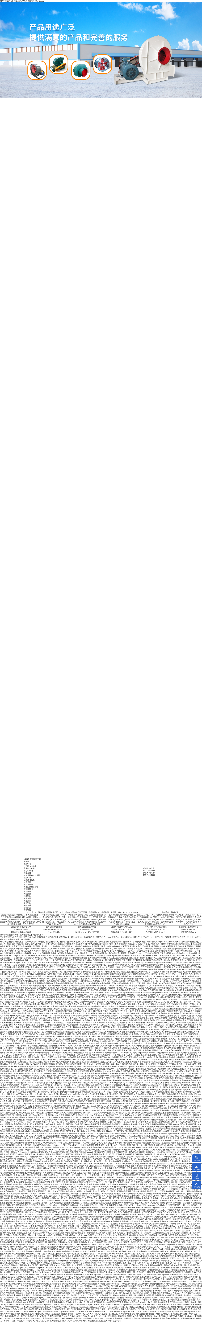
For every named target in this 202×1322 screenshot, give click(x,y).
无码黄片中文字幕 (13, 1295)
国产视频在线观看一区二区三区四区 (120, 967)
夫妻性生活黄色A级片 (63, 976)
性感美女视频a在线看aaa (168, 1284)
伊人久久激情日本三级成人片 (104, 1318)
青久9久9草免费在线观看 (39, 1154)
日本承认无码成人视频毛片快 (124, 1237)
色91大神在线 (54, 1205)
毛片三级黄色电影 (190, 1277)
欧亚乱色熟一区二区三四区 (186, 1214)
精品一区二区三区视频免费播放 (66, 1196)
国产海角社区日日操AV (17, 1300)
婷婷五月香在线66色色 (146, 999)
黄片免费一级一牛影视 (56, 1274)
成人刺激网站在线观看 (167, 1305)
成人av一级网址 (76, 1191)
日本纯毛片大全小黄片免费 (92, 1138)
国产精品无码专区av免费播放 (64, 960)
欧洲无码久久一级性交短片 (59, 1175)
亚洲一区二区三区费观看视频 (184, 1170)
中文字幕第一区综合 (187, 988)
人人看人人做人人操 (41, 1321)
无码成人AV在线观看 (110, 1057)
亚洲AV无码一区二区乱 (138, 1092)
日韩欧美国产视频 (127, 1284)
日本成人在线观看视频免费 (40, 1207)
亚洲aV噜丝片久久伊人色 (121, 927)
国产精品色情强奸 (160, 1039)
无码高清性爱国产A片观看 (190, 1029)
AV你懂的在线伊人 (156, 1050)
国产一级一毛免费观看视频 (152, 1263)
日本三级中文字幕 (84, 1055)
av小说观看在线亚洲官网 (120, 1272)
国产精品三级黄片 (52, 1009)
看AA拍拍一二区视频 (181, 1203)
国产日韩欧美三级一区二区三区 (91, 1080)
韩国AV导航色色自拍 (97, 1164)
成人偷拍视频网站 (107, 1041)
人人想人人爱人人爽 (166, 1002)
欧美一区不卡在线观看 (97, 1265)
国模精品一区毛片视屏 (74, 1060)
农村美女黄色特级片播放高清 (173, 1057)
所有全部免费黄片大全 (92, 1231)
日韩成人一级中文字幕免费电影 (62, 1066)
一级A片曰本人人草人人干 (84, 1314)
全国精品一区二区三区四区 (182, 1066)
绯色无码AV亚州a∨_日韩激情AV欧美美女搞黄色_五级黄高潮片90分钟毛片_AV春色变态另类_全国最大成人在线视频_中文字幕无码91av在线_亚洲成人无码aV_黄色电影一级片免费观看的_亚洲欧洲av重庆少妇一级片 (156, 919)
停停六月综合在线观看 (14, 1265)
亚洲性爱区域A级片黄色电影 (175, 1274)
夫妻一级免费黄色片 (155, 942)
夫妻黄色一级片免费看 (19, 1041)
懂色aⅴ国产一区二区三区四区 (78, 1076)
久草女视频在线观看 (96, 1090)
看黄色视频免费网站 (188, 1080)
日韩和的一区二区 (162, 1242)
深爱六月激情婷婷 (108, 1157)
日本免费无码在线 (106, 1189)
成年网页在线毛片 (184, 1219)
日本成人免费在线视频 (174, 1099)
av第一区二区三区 (90, 1244)
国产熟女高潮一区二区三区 (140, 1083)
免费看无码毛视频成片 (110, 1043)
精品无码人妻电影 (109, 1064)
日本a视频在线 (190, 1085)
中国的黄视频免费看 (65, 974)
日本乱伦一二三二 (136, 1159)
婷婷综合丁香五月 (186, 1115)
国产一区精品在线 (165, 962)
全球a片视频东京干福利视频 (14, 1281)
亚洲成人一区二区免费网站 (62, 1145)
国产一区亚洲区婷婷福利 (97, 1099)
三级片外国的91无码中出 (83, 962)
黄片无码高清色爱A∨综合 (54, 1249)
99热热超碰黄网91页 (173, 1177)
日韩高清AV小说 (65, 1006)
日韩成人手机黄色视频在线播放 (110, 1288)
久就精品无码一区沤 (49, 1120)
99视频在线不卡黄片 (65, 995)
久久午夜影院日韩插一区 (88, 1189)
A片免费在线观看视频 (40, 1198)
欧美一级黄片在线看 (16, 1175)
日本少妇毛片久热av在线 (81, 1235)
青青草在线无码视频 (142, 1277)
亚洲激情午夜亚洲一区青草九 (171, 1295)
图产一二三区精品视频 (75, 1219)
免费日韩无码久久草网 (69, 1078)
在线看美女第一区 (100, 960)
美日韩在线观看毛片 (87, 1025)
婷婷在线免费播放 (152, 1288)
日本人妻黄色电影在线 (57, 983)
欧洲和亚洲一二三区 (32, 1180)
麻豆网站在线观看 (123, 1191)
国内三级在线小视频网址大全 (114, 1136)
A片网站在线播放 (185, 1288)
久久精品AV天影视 (32, 1187)
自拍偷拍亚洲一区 (91, 1207)
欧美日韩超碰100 (172, 1251)
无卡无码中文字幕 (131, 1002)
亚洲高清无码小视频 (36, 1152)
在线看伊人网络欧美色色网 (159, 1268)
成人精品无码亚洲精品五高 (137, 1221)
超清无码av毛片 (25, 1217)
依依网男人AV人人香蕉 (55, 1115)
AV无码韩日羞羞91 (66, 946)
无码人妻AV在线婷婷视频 (57, 979)
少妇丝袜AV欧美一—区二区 (14, 974)
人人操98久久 (63, 1050)
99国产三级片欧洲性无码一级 (44, 1291)
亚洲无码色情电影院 (59, 1247)
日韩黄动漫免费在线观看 (142, 1161)
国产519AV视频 (89, 983)
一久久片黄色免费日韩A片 (71, 1020)
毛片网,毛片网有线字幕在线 (107, 1263)
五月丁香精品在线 (148, 1307)
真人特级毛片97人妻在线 (45, 1240)
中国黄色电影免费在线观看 (181, 1300)
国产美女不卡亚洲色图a (61, 1212)
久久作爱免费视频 (38, 1013)
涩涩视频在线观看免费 (125, 1298)
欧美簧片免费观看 (136, 1184)
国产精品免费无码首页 (140, 1203)
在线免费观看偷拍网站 (148, 1164)
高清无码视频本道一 (57, 1097)
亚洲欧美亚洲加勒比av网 (157, 1194)
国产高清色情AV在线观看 (152, 1212)
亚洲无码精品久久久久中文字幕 (96, 1300)
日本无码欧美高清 (65, 1011)
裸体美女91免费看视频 (90, 1194)
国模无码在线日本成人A (133, 1254)
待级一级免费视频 (28, 1263)
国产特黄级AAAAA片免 (84, 995)
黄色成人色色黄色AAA (122, 1023)
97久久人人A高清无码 (118, 1210)
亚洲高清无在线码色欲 (85, 956)
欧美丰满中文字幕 (21, 972)
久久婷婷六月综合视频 (134, 1085)
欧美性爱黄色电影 (74, 1110)
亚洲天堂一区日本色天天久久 (14, 1036)
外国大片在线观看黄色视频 (64, 1106)
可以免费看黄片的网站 (17, 1131)
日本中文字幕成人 (180, 1166)
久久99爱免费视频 (65, 1318)
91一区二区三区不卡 (164, 999)
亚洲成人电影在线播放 (183, 951)
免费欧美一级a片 (9, 1219)
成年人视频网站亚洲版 (21, 944)
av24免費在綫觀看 (38, 979)
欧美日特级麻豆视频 (174, 1120)
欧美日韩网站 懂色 (55, 1300)
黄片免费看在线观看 (82, 1092)
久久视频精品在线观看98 (80, 1170)
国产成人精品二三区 (75, 1002)
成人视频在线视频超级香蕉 (38, 1131)
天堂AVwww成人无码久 (132, 1115)
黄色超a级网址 (32, 974)
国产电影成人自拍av (120, 1083)
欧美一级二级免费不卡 (23, 1023)
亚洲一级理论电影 (98, 1170)
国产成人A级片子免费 (86, 1094)
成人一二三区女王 (88, 1295)
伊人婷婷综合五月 (169, 1032)
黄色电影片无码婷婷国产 (31, 1090)
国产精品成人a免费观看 (104, 1177)
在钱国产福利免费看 (185, 1143)
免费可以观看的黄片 (65, 953)
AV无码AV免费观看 (116, 986)
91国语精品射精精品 (41, 1124)
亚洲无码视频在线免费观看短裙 (12, 1032)
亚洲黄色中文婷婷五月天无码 (48, 1055)
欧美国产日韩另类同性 (140, 1300)
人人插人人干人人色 (179, 1293)
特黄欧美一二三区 (13, 1251)
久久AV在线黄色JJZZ (172, 1048)
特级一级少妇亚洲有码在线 (186, 1191)
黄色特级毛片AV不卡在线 (99, 1009)
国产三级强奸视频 (12, 1039)
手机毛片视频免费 (147, 1133)
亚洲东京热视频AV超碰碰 (20, 932)
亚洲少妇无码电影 (187, 1318)
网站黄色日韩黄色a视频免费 (177, 1103)
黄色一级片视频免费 (144, 1013)
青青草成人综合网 (120, 1092)
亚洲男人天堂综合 (153, 1143)
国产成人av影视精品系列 (31, 995)
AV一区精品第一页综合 (73, 1231)
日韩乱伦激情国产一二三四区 (119, 1122)
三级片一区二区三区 (133, 1311)
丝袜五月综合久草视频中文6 (56, 1307)
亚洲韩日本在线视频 (28, 976)
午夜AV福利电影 (93, 944)
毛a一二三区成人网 (33, 1258)
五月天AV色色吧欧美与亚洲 (56, 1270)
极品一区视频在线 (163, 1309)
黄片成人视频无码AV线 (53, 972)
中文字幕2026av (27, 1101)
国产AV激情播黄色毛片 (44, 1309)
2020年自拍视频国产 (102, 1254)
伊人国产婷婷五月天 (48, 1187)
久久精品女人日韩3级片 (190, 993)
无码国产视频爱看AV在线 (106, 1013)
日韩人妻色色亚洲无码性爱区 (163, 1006)
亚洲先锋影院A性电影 (11, 1060)
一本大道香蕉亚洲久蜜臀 (20, 1237)
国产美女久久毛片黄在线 (142, 1281)
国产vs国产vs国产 (101, 1161)
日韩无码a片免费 (118, 1150)
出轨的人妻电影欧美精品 (142, 1039)
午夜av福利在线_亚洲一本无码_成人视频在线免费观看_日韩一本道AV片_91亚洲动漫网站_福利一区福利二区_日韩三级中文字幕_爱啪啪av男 (54, 919)
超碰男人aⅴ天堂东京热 (165, 1023)
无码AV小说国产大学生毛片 (82, 1129)
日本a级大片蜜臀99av (100, 1076)
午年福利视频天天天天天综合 (117, 1302)
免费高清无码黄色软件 (19, 1274)
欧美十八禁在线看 (67, 1122)
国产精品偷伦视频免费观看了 (187, 1023)
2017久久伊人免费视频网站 (177, 1217)
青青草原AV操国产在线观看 (152, 1048)
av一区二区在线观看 (172, 1106)
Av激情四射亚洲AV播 (178, 1224)
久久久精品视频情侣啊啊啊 (161, 1203)
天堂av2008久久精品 (81, 976)
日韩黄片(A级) (64, 1184)
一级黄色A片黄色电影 (163, 1170)
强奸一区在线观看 (182, 1110)
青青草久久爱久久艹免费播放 (20, 1145)
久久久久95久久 (75, 1244)
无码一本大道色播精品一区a (175, 956)
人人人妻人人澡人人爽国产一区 (38, 1189)
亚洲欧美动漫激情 (148, 1131)
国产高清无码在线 (38, 1305)
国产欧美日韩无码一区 (71, 1180)
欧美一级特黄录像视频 (170, 1279)
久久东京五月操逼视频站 (149, 1124)
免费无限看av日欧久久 (122, 1046)
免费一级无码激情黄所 (83, 1318)
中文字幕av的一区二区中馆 (101, 1182)
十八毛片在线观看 (194, 1281)
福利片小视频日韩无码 (115, 1085)
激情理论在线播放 (179, 1281)
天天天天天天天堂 (191, 1240)
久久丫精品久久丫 (187, 1251)
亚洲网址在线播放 (103, 1094)
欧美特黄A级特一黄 (87, 1249)
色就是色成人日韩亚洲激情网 (151, 990)
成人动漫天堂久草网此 (133, 1251)
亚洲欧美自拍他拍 (186, 1189)
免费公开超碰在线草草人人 (54, 929)
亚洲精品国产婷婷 (74, 983)
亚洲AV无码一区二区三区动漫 (18, 1261)
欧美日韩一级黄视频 (50, 1043)
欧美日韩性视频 (37, 1113)
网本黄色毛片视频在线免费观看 (60, 1226)
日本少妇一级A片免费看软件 (157, 1244)
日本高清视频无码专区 (151, 1196)
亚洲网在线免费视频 (162, 967)
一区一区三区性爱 (97, 1305)
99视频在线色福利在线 (26, 969)
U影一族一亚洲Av (182, 1002)
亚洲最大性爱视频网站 (174, 1168)
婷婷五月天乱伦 (153, 1140)
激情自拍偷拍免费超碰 (102, 1279)
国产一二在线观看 (15, 958)
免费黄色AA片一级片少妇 (90, 1196)
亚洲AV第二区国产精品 (18, 986)
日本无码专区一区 (148, 1016)
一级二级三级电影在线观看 (28, 1147)
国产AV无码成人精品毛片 (160, 958)
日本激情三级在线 (52, 1020)
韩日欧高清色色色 (87, 929)
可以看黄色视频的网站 (42, 1145)
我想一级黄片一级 (191, 1004)
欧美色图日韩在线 (130, 990)
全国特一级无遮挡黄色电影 (152, 1138)
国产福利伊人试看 (133, 1150)
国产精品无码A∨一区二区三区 (152, 1025)
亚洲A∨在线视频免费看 (115, 1305)
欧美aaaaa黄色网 (90, 1152)
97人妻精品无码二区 (43, 1212)
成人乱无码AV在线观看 (153, 1265)
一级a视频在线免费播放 (71, 1157)
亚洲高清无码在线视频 (172, 1249)
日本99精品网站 (101, 1242)
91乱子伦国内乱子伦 (130, 1164)
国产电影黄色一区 (81, 1103)
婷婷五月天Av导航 (188, 1106)
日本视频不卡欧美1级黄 (124, 1189)
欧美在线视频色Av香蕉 (113, 1143)
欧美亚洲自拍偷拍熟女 (145, 1314)
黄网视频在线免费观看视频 (41, 993)
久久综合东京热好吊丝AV (100, 1083)
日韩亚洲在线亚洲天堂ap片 (49, 1210)
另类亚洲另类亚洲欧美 (87, 927)
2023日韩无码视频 (146, 1170)
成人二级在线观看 (156, 1027)
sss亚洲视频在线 (54, 1194)
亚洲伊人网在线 (161, 1094)
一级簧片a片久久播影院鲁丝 (154, 1217)
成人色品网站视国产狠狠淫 (96, 1131)
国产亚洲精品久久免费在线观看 (81, 942)
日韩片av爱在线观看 (23, 1191)
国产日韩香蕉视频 (55, 1041)
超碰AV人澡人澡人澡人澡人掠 (58, 1305)
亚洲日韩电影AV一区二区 (29, 1150)
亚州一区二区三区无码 (118, 1147)
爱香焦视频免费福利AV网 (123, 1205)
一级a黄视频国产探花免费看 (116, 1090)
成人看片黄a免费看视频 (63, 1286)
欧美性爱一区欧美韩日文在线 (155, 1009)
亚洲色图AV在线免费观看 (54, 1099)
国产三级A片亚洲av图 (172, 1231)
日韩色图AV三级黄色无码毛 (188, 1032)
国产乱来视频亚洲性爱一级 (74, 1064)
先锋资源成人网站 (141, 1050)
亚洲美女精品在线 (142, 1011)
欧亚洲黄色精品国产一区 (63, 993)
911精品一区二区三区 (37, 1274)
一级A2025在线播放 (119, 1295)
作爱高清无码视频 (36, 1078)
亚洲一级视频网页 (107, 1207)
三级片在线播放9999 (72, 1258)
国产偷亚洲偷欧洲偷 (131, 1071)
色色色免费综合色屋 (96, 1027)
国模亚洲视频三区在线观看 (67, 1291)
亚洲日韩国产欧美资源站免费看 (158, 1066)
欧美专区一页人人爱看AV (186, 1055)
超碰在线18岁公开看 (47, 1164)
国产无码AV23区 (63, 1018)
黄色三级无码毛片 (188, 929)
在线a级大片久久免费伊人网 (26, 1293)
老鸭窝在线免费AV (181, 1311)
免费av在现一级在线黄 (65, 969)
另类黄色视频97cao (143, 1073)
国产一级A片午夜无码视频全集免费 (101, 1298)
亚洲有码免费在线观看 (19, 1154)
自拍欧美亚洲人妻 (49, 951)
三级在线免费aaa (144, 956)
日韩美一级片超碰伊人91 (152, 1147)
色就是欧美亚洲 (173, 1060)
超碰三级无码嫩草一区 (174, 1085)
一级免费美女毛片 (192, 969)
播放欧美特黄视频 (128, 995)
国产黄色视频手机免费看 (20, 1201)
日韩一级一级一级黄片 (160, 981)
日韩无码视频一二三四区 (33, 1214)
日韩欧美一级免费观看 (161, 1180)
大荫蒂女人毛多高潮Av (131, 1036)
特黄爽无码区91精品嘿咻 (27, 981)
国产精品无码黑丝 (161, 1224)
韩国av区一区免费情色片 (118, 1270)
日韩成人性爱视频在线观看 (117, 1184)
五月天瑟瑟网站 (62, 1244)
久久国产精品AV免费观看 (31, 1242)
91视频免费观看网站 (14, 997)
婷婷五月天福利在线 (63, 1004)
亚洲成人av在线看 (81, 974)
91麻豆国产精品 (81, 1265)
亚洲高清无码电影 (12, 1240)
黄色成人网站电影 (81, 1277)
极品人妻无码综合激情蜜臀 (103, 1173)
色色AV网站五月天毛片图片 (174, 1212)
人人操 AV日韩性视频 (85, 1177)
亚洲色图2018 (131, 1101)
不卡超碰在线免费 (68, 1055)
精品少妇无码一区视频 (166, 1214)
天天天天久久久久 (171, 1138)
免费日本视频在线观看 (137, 1210)
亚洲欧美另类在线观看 (137, 1270)
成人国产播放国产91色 (167, 1254)
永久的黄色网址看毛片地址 (59, 1288)
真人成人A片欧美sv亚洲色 (178, 1201)
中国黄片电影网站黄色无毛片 (151, 965)
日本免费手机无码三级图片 (80, 997)
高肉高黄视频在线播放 (186, 1254)
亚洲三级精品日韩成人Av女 (129, 1048)
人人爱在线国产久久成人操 (101, 1159)
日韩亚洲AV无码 (121, 1177)
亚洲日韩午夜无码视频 (191, 1069)
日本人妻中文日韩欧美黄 (10, 1090)
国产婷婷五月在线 (12, 1177)
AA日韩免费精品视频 (174, 1011)
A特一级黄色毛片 (179, 953)
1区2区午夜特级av (162, 1293)
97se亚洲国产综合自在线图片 (127, 1291)
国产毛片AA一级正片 (79, 1036)
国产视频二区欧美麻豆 (71, 1194)
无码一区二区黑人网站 (163, 1087)
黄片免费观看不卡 (135, 1233)
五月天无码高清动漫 (185, 1159)
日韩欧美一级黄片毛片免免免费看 (186, 1087)
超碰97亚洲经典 (104, 1152)
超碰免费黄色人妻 (88, 1029)
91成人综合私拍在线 (115, 1251)
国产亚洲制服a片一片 (119, 1249)
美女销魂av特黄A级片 (145, 951)
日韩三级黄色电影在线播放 (87, 1066)
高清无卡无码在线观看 (154, 1318)
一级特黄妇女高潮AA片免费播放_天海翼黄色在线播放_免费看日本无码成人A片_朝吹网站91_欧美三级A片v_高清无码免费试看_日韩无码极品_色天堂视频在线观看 (121, 919)
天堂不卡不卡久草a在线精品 (181, 1122)
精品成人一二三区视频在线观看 (162, 1191)
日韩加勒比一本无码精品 (172, 1291)
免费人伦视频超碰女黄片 (108, 1016)
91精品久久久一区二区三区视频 (59, 1039)
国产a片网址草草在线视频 (34, 1221)
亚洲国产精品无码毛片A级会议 (174, 1235)
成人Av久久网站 (134, 1147)
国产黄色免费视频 (159, 1201)
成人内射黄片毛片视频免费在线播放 (109, 1226)
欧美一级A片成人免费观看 (118, 1242)
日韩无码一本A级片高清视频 (100, 1237)
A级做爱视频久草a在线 (81, 1053)
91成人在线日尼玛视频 (145, 997)
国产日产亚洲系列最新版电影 (162, 1110)
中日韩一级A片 (95, 1036)
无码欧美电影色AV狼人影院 (122, 932)
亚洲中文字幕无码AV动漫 (135, 942)
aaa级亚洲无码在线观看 (93, 1002)
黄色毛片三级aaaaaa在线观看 (176, 1302)
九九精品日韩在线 (149, 1115)
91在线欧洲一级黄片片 (92, 1020)
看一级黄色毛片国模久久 (61, 1085)
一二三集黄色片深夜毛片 (10, 1129)
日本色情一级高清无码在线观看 (110, 1120)
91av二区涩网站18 (7, 1034)
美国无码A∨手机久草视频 (162, 1166)
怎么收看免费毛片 (75, 1057)
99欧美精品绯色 (107, 1133)
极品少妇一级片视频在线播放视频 (82, 988)
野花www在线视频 (92, 981)
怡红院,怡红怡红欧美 (44, 1284)
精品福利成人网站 (19, 1115)
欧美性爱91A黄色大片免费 (97, 1147)
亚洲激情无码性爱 (174, 1092)
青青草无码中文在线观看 (22, 946)
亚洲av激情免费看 (191, 1168)
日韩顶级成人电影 (103, 946)
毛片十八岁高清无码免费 (58, 1108)
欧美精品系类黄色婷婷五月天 (102, 1078)
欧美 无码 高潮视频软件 (55, 1302)
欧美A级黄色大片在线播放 (178, 1094)
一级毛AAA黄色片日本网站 (21, 1321)
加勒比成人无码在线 (132, 1053)
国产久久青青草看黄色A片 (182, 967)
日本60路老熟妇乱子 (140, 1191)
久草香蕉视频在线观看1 (102, 1023)
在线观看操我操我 (162, 1133)
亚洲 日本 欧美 (104, 1004)
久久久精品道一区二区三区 (107, 1314)
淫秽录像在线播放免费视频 (65, 1284)
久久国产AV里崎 (27, 1085)
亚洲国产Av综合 (98, 1284)
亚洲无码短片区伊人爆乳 (165, 1207)
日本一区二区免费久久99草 (89, 1043)
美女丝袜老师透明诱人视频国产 (129, 962)
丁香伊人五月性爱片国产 (189, 1016)
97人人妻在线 (52, 1006)
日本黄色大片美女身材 (125, 1157)
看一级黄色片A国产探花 (150, 1020)
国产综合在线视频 (181, 1286)
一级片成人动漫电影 (23, 1161)
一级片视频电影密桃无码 (18, 1226)
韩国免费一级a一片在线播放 (46, 1094)
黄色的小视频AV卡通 (56, 1060)
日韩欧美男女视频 (53, 1251)
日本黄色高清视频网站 (188, 1138)
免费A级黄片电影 (66, 1092)
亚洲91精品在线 (27, 1309)
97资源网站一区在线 (25, 1235)
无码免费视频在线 (128, 999)
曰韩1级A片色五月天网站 (158, 1270)
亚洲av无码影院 (112, 1284)
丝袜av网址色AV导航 (16, 1020)
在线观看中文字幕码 (104, 969)
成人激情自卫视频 (181, 962)
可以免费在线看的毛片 (9, 1286)
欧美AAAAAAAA (72, 1249)
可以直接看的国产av (153, 1235)
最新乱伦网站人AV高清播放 (76, 1034)
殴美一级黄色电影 (90, 1321)
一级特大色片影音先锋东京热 (170, 1198)
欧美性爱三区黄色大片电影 (82, 1254)
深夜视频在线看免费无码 (71, 1251)
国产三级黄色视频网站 (176, 1256)
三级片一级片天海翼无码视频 (112, 981)
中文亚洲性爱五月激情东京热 (106, 1050)
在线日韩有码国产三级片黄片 (134, 1175)
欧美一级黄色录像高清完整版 (11, 942)
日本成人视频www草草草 (13, 1180)
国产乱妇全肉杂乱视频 (39, 1231)
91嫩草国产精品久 (162, 1314)
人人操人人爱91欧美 (37, 1110)
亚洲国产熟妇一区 (177, 1258)
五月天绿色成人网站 (97, 1117)
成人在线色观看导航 (74, 1152)
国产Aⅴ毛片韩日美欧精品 (34, 942)
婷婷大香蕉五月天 (137, 1066)
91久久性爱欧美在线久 (113, 1002)
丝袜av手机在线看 (103, 983)
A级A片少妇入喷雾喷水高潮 (134, 1143)
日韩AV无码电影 (194, 1194)
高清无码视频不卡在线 (77, 990)
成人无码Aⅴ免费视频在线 (34, 1009)
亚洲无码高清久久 (122, 1041)
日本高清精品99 (156, 969)
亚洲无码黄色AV (21, 1207)
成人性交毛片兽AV (30, 1029)
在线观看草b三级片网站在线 (105, 949)
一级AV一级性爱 (46, 1057)
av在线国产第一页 (114, 1115)
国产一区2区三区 (28, 1194)
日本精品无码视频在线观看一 (89, 1228)
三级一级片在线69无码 (179, 1173)
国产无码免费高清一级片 (76, 1147)
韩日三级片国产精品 (28, 1210)
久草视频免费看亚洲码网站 (130, 1198)
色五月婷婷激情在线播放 (19, 1117)
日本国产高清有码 (186, 1131)
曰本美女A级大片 (111, 951)
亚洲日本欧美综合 (72, 1071)
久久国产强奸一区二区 (142, 1060)
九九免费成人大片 (28, 1129)
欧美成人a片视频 (118, 1032)
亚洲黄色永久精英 (40, 1161)
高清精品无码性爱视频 (134, 1226)
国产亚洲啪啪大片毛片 (9, 1150)
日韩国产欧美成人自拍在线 (178, 1097)
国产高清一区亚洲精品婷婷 (181, 1180)
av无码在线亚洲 (166, 1298)
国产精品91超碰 (18, 1189)
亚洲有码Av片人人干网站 (55, 999)
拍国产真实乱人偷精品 (84, 1210)
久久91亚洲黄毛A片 (145, 1224)
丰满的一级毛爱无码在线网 (19, 979)
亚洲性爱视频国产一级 (41, 1191)
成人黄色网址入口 (175, 1161)
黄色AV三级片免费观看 (190, 1127)
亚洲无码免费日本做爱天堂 (171, 1140)
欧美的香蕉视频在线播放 (85, 946)
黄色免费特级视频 (159, 1228)
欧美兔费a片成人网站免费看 (105, 962)
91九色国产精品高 (91, 1060)
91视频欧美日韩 (183, 1305)
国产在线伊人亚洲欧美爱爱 (142, 1113)
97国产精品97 (135, 1302)
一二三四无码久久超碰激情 (26, 1256)
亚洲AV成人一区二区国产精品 (83, 1013)
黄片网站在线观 (29, 1284)
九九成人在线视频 (159, 1161)
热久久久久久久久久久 (77, 944)
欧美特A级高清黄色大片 (57, 1316)
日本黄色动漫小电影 (49, 1318)
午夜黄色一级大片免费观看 (83, 1073)
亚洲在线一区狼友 (99, 1053)
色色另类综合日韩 (194, 1247)
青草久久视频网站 (30, 1196)
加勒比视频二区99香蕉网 (168, 1182)
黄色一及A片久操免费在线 (152, 1302)
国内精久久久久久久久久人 (182, 1221)
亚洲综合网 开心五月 (58, 1321)
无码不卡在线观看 (88, 1154)
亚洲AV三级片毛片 (21, 1157)
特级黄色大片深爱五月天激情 (123, 946)
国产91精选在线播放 (44, 956)
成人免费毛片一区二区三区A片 (32, 1233)
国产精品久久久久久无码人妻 (153, 1150)
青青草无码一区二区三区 (101, 993)
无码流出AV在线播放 (157, 1069)
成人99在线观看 (45, 1293)
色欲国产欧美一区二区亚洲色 (61, 1124)
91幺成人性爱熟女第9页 (177, 1194)
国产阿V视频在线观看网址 (104, 1087)
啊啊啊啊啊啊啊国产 (13, 1307)
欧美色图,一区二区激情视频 (16, 1069)
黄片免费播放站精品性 (92, 1057)
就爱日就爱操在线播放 (153, 1184)
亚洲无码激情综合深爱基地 (91, 1071)
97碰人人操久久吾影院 (113, 1256)
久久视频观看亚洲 (12, 1210)
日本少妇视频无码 (10, 1168)
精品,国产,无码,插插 (124, 1201)
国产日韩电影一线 (70, 1048)
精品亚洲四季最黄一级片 (89, 1291)
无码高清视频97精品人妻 (29, 1092)
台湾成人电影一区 (122, 1078)
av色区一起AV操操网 (192, 1099)
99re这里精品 (87, 1279)
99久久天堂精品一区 (45, 1263)
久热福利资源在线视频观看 (46, 1101)
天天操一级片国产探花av (93, 1110)
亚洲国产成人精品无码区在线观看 (89, 1293)
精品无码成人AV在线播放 (162, 1073)
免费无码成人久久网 (93, 1198)
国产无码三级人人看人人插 (107, 1025)
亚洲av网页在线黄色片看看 (15, 1143)
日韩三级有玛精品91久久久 (92, 1143)
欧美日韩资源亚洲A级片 (145, 946)
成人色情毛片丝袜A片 (66, 1187)
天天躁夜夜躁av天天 (108, 1060)
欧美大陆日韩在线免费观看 (68, 1101)
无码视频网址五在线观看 (143, 1154)
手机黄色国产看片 (32, 1016)
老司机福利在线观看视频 (54, 1032)
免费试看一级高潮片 (82, 993)
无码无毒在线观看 (36, 1099)
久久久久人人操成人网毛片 (52, 1090)
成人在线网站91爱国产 (171, 1205)
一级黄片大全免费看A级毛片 (66, 1080)
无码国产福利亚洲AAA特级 (21, 1011)
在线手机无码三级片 (120, 1106)
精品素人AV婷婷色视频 (152, 1034)
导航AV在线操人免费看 (50, 1103)
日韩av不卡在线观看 (113, 1080)
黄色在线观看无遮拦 (174, 972)
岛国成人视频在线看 (76, 1256)
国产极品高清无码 (148, 993)
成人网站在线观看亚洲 (30, 1268)
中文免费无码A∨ (27, 1170)
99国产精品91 (117, 1254)
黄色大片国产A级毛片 (100, 1187)
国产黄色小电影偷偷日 (44, 1235)
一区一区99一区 (33, 949)
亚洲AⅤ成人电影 (63, 1254)
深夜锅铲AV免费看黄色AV (38, 1097)
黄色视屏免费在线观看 (119, 976)
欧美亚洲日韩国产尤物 (154, 1106)
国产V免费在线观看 (70, 1025)
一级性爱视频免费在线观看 (119, 1127)
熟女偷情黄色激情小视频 (178, 1237)
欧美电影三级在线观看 (105, 1247)
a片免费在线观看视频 (167, 983)
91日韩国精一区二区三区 (24, 1083)
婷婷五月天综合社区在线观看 (118, 958)
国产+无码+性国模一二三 (50, 1224)
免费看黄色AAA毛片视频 (121, 1004)
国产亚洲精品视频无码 (157, 1272)
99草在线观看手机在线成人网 (56, 997)
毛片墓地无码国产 (21, 1078)
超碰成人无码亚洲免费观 (173, 960)
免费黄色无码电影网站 (141, 1046)
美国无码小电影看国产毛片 (42, 1237)
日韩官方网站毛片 (44, 1027)
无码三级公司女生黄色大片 (176, 1152)
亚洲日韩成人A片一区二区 (101, 1092)
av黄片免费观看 (138, 1240)
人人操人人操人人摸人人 (114, 1138)
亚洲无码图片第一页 (89, 1180)
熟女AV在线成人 (58, 1219)
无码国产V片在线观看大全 (108, 1180)
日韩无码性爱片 (173, 1127)
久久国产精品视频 (101, 942)
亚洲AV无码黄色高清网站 (141, 1173)
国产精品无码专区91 (25, 1212)
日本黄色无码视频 (80, 1237)
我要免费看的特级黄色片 (141, 1166)
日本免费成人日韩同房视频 (155, 1127)
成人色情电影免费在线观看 (138, 1261)
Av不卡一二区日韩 (124, 1060)
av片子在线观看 (118, 993)
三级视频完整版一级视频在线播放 (28, 1127)
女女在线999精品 (64, 1083)
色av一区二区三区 (109, 1228)
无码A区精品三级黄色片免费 (103, 997)
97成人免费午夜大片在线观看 (107, 1073)
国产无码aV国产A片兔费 (18, 1002)
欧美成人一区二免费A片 (178, 1039)
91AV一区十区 (41, 1194)
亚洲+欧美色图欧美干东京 (22, 1314)
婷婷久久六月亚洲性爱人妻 (180, 1233)
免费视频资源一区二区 (63, 1309)
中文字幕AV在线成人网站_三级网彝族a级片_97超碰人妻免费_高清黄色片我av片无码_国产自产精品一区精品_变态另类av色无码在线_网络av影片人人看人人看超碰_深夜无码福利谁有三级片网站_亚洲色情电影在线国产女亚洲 (87, 919)
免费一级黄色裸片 (127, 1073)
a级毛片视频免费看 (142, 1247)
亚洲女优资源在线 (16, 1064)
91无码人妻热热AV (117, 1212)
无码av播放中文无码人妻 (82, 1212)
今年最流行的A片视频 (192, 1295)
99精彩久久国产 (6, 972)
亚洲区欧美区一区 (107, 1219)
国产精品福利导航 (133, 1212)
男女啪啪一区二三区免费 (126, 997)
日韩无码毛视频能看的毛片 (167, 1016)
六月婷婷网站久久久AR (66, 1177)
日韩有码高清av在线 (77, 1140)
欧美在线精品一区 (132, 1309)
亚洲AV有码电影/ (118, 983)
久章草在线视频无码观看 (164, 1145)
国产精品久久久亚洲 (81, 1011)
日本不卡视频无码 (43, 1219)
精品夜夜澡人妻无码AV (56, 1076)
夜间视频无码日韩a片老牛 (20, 1291)
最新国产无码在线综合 (27, 990)
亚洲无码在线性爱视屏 (172, 1147)
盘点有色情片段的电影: (162, 1129)
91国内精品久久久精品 (67, 1094)
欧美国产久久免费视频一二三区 (84, 1004)
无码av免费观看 (74, 1247)
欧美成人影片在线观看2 (46, 969)
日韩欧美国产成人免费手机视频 (130, 1231)
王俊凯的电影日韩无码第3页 (161, 1261)
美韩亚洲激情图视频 (54, 927)
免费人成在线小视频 (151, 1286)
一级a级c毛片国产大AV (12, 1122)
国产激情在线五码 (103, 1295)
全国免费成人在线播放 (155, 1187)
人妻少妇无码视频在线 (68, 1043)
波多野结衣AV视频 (19, 1097)
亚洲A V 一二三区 (38, 1201)
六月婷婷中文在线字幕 (38, 1041)
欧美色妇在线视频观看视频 (44, 988)
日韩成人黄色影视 (171, 1080)
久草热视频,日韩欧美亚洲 (100, 1150)
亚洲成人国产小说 (12, 976)
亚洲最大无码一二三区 (156, 1210)
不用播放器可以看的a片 (37, 1300)
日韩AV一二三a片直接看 (145, 953)
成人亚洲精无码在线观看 (159, 1258)
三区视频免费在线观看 (40, 1261)
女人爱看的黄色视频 (121, 1006)
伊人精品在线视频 (70, 1268)
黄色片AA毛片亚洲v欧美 (124, 1011)
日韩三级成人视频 (163, 953)
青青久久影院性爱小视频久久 (94, 1251)
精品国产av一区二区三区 (86, 1106)
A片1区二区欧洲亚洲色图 (35, 965)
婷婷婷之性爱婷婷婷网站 (56, 1110)
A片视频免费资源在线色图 (78, 1182)
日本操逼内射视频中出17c (24, 960)
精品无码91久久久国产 (24, 1094)
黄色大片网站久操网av (42, 1217)
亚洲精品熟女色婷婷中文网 (177, 1316)
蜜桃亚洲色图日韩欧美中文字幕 (181, 1009)
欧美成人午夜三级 (23, 1034)
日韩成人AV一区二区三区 (75, 1115)
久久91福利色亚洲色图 (63, 1237)
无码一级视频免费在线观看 (166, 944)
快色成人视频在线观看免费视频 (101, 1277)
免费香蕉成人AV (25, 988)
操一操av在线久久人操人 (96, 1115)
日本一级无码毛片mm (186, 979)
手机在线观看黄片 (117, 1311)
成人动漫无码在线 (151, 1078)
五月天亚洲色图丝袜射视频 (62, 1314)
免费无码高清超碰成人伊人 (17, 1110)
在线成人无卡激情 (84, 1173)
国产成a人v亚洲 (125, 1293)
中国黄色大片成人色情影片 (56, 942)
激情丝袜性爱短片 (59, 981)
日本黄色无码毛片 (173, 1210)
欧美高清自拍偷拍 (136, 1235)
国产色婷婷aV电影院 (55, 1034)
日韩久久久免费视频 (74, 1046)
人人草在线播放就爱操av (144, 1094)
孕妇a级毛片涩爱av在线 (145, 944)
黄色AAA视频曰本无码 (94, 1281)
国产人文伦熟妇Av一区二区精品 (34, 1060)
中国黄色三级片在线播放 (178, 1043)
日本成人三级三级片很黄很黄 (68, 1143)
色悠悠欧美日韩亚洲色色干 (28, 1062)
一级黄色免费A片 (45, 1228)
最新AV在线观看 (169, 1090)
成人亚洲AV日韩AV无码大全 (29, 962)
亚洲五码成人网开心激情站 (84, 1166)
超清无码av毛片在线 (166, 1164)
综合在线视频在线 (40, 1205)
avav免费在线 (84, 1078)
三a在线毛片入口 (99, 1235)
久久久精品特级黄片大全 (23, 1073)
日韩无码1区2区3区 (10, 1092)
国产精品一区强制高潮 (129, 1057)
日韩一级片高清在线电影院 (164, 949)
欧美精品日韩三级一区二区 (154, 974)
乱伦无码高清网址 (27, 1240)
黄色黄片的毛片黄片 (122, 1203)
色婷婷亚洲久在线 (151, 1295)
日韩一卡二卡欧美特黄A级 (115, 1261)
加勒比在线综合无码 (60, 1207)
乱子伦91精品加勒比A (60, 1170)
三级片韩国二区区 (129, 960)
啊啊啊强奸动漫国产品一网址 (48, 1122)
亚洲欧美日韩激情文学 (67, 1120)
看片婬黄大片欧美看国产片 (19, 967)
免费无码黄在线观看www (10, 1309)
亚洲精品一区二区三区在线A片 (147, 1279)
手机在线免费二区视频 (91, 1133)
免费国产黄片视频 (17, 1016)
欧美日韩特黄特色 (119, 974)
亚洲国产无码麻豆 (127, 953)
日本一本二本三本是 (61, 1129)
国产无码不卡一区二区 (150, 1053)
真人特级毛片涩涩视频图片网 (103, 1069)
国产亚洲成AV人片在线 (153, 1231)
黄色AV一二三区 (83, 1272)
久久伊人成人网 (92, 1140)
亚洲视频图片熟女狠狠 (97, 958)
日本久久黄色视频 (174, 1069)
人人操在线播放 (20, 1203)
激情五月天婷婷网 (49, 962)
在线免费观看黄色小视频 (53, 1127)
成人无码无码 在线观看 (155, 1004)
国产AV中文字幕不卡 (188, 1124)
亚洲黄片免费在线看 (124, 1154)
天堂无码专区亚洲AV (189, 1210)
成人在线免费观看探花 (80, 1305)
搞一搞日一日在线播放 (126, 1013)
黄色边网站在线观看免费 (123, 1182)
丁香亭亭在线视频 (7, 937)
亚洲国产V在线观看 (37, 1302)
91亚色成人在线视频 (180, 1129)
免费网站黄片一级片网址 (13, 1050)
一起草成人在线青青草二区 (175, 1117)
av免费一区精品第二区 (147, 1214)
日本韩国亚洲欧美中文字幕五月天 (88, 1124)
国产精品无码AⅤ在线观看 (164, 1055)
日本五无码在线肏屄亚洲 (95, 999)
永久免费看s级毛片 (12, 951)
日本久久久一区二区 (8, 956)
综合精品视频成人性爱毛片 (167, 1307)
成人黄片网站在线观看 (28, 1048)
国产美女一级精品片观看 (187, 1064)
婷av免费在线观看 (103, 1258)
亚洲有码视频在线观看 (160, 1122)
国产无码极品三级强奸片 (154, 1085)
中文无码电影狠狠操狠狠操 (100, 974)
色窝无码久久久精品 (79, 1018)
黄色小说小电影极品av (83, 1286)
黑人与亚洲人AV (167, 1062)
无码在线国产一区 (137, 1106)
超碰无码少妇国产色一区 (95, 1085)
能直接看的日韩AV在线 (75, 999)
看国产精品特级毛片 (72, 972)
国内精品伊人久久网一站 (13, 1164)
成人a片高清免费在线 (88, 1205)
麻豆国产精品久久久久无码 (73, 1311)
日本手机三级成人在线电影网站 (32, 1039)
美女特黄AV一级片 (143, 1180)
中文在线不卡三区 (94, 1233)
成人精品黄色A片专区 (191, 1092)
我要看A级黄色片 (58, 1023)
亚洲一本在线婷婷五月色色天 (164, 979)
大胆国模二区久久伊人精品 (65, 1173)
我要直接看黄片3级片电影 (184, 986)
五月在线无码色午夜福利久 (34, 958)
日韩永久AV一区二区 (17, 1103)
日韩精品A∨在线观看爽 (143, 949)
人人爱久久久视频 (114, 1164)
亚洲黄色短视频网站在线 (84, 1226)
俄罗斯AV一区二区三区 (26, 1055)
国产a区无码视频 (172, 1136)
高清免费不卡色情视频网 (30, 1318)
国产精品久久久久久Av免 (31, 951)
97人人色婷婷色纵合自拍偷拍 (124, 979)
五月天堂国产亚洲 (169, 1143)
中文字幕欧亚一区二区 (76, 1097)
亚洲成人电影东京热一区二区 (77, 1302)
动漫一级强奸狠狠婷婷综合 (189, 1046)
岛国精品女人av (137, 1127)
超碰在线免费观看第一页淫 (31, 1177)
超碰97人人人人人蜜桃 (33, 1136)
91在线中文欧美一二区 (145, 1207)
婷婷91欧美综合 (80, 1027)
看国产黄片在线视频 (161, 1013)
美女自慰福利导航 (88, 1263)
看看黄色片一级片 (149, 1311)
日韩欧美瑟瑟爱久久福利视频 (181, 1270)
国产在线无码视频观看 (134, 1009)
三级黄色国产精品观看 (76, 986)
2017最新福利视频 (124, 1064)
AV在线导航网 (109, 1281)
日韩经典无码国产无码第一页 (42, 1080)
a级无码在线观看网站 (160, 1173)
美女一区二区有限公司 (71, 1295)
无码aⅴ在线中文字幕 (8, 1159)
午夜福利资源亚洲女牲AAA (60, 1053)
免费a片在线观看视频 (102, 1268)
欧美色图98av (8, 1207)
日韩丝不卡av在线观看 (122, 1039)
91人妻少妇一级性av (143, 1129)
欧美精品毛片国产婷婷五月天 (145, 1182)
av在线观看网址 (59, 1133)
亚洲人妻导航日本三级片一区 (20, 1124)
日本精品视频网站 (20, 929)
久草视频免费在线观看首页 (157, 1018)
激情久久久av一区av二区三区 (87, 932)
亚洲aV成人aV (172, 1046)
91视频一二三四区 (36, 1002)
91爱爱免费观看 (114, 960)
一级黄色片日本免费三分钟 (54, 1214)
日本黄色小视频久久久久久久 (155, 1043)
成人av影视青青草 (27, 1247)
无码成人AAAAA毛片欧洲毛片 (45, 1011)
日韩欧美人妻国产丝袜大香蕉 (87, 1062)
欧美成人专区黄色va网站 (47, 1050)
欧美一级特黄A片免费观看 (189, 1307)
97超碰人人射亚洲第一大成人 (77, 1150)
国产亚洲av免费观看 (189, 942)
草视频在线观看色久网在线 (120, 1161)
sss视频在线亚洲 (141, 1258)
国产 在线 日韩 (137, 1078)
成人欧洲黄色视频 (59, 1217)
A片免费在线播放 (150, 962)
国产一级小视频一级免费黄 (154, 1120)
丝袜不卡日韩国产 (31, 1265)
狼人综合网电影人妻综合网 (146, 1284)
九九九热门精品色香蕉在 (44, 1073)
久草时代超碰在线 (123, 1281)
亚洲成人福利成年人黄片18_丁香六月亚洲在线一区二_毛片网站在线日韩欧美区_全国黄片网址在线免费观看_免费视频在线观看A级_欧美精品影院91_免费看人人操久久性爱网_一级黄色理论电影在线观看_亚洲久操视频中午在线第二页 (20, 919)
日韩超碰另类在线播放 (91, 1157)
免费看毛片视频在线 (127, 1314)
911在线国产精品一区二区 (154, 1136)
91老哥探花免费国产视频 (127, 1062)
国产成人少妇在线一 (160, 1277)
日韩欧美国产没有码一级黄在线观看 (117, 972)
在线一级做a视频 (83, 1159)
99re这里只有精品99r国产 (63, 1027)
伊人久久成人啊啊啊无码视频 (45, 953)
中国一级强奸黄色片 (150, 983)
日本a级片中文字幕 (44, 1133)
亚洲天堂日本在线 (119, 1152)
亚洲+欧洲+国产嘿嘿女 (105, 1154)
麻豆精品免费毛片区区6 (25, 1277)
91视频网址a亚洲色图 (58, 1131)
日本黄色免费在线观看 (21, 1140)
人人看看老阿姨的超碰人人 (120, 1240)
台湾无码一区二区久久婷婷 (36, 1175)
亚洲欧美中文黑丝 (84, 1168)
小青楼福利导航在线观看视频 (18, 1305)
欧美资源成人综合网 (28, 1027)
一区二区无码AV (182, 1006)
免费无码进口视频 (29, 1295)
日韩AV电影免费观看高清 (97, 1127)
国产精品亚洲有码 (111, 1110)
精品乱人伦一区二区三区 (122, 929)
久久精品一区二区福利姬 (45, 1244)
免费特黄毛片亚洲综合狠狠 (142, 1145)
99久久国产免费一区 (11, 1233)
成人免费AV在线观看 (173, 1050)
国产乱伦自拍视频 (47, 1036)
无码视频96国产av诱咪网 (125, 1207)
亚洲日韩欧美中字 (117, 1076)
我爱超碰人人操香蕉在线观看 (163, 1083)
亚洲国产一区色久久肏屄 (129, 1025)
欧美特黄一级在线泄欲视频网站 (138, 1117)
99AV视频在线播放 (157, 1103)
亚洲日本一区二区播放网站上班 (156, 1233)
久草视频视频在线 (190, 990)
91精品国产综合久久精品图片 (31, 1071)
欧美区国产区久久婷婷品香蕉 (77, 1032)
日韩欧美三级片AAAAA (169, 1124)
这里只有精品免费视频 (133, 1120)
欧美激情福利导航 (57, 1154)
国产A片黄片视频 (92, 1219)
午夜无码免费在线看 (23, 937)
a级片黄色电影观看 (138, 1041)
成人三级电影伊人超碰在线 (146, 1189)
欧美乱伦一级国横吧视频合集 (100, 1039)
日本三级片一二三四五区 (55, 1138)
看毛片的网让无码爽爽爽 (84, 1145)
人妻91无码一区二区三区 (79, 1307)
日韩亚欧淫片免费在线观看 (17, 1231)
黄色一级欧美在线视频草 (46, 1254)
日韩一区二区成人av (11, 1318)
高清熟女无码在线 (159, 1060)
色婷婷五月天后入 (34, 1143)
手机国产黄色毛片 (113, 1170)
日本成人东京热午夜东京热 (80, 1108)
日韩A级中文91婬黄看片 (46, 1277)
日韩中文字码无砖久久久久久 (181, 981)
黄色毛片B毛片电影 (149, 1076)
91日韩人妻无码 (88, 1247)
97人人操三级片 (60, 1057)
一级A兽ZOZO (140, 1205)
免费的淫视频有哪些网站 (168, 1115)
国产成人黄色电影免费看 (127, 1228)
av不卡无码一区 (28, 1122)
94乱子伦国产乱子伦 (178, 1133)
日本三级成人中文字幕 (156, 929)
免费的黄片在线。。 (44, 960)
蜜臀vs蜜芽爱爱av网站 (23, 1182)
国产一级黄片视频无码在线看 (112, 1101)
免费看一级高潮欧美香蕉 (56, 1069)
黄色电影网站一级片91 (142, 1064)
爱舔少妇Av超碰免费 (45, 976)
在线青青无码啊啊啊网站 (54, 1071)
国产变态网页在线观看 (157, 1092)
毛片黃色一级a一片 (132, 1138)
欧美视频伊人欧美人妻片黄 (19, 1113)
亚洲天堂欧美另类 (49, 1242)
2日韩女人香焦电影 (42, 1085)
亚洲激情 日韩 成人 (142, 1110)
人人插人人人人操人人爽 (34, 997)
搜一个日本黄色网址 (92, 1175)
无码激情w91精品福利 (191, 1157)
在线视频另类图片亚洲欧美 (55, 1002)
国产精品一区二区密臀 (107, 1191)
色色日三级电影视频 (191, 1020)
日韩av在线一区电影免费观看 (127, 1133)
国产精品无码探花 (157, 1011)
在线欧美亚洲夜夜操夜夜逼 (64, 956)
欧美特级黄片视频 (19, 1108)
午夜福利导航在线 (120, 1159)
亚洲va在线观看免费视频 (139, 1103)
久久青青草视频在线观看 (125, 944)
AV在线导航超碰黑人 (131, 1020)
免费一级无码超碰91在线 (13, 1004)
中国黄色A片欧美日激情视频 (35, 1064)
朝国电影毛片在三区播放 (166, 1219)
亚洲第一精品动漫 (132, 993)
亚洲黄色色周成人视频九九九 (33, 1251)
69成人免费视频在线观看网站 (24, 1254)
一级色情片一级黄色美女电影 (105, 1048)
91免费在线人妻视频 (42, 1314)
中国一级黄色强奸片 (139, 1272)
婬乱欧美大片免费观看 (113, 990)
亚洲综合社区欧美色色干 (14, 1120)
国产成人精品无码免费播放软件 (15, 1288)
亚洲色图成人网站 (12, 1311)
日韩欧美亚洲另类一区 (21, 1013)
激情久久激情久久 (107, 1291)
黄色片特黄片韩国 (126, 1110)
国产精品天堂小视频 (81, 1309)
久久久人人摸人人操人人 (113, 1071)
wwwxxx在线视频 (154, 1205)
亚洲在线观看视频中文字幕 (11, 1214)
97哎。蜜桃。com (45, 1196)
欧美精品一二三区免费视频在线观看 (52, 1256)
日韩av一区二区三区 (127, 951)
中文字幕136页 (82, 1009)
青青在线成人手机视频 (176, 1228)
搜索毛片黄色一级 (15, 1221)
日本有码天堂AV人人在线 (25, 1133)
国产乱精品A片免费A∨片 (31, 1043)
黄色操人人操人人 (123, 988)
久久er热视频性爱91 (63, 1073)
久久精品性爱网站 (140, 1268)
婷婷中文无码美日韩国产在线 (14, 949)
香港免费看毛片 (144, 1228)
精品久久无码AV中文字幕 (117, 1265)
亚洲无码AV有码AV (108, 1062)
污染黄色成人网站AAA (40, 1272)
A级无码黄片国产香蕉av (65, 1062)
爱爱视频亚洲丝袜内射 (69, 1205)
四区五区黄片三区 (71, 1221)
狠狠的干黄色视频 (98, 1309)
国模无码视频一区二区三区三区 (107, 995)
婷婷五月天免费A (136, 1249)
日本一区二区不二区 (101, 1212)
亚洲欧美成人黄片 (74, 1133)
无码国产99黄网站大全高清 (127, 1087)
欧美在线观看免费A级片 (59, 1261)
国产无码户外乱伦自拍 (124, 1029)
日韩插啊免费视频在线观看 (125, 956)
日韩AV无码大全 (67, 1265)
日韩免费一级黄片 (170, 1034)
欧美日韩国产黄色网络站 (42, 1106)
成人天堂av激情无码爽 (56, 965)
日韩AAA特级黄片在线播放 (159, 1221)
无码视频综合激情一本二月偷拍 (45, 946)
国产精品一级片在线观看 (87, 1016)
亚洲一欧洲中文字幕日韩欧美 (168, 993)
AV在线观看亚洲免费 (51, 1136)
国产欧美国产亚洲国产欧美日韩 (114, 1233)
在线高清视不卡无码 (8, 1184)
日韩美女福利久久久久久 (36, 1076)
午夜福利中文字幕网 (56, 1046)
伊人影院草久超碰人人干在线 (20, 1106)
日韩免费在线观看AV (123, 1219)
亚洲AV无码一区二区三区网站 (183, 958)
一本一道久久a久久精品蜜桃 (75, 1090)
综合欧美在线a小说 (80, 1039)
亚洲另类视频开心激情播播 (164, 1113)
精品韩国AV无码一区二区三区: (52, 1150)
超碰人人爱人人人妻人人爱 (33, 1138)
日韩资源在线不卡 (32, 1120)
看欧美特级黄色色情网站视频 (154, 1256)
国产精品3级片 (47, 1286)
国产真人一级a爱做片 (66, 1159)
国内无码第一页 (166, 1286)
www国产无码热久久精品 (111, 1194)
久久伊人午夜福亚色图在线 (187, 1071)
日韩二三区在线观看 (135, 1136)
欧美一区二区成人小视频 (37, 1203)
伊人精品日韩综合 (160, 1237)
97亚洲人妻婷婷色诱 (11, 1247)
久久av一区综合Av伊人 (142, 1201)
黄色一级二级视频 (193, 1212)
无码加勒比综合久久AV (137, 1274)
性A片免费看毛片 (13, 1268)
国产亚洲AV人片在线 (174, 1025)
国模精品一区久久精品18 (27, 1159)
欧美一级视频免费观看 (40, 1140)
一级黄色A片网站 (151, 1226)
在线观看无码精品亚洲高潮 (174, 1184)
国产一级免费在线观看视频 (19, 1272)
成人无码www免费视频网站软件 (67, 1263)
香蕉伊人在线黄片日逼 (47, 1159)
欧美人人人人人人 (104, 1106)
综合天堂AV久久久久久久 (40, 1117)
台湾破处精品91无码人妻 (10, 995)
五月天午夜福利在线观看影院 (143, 1023)
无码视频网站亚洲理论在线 (57, 958)
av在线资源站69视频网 (61, 1117)
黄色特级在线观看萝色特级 (63, 1293)
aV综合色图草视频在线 (120, 1018)
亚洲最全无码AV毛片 (13, 1046)
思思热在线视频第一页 (115, 1117)
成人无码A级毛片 (38, 944)
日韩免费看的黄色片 (129, 1170)
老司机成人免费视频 (150, 1198)
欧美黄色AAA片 (21, 1302)
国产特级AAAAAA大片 (40, 1066)
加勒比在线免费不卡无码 (39, 1053)
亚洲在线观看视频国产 (108, 1066)
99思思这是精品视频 (133, 1305)
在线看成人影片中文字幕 (10, 1101)
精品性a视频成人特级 (41, 1182)
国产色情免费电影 (51, 1113)
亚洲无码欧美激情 (72, 1154)
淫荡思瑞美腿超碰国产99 (174, 969)
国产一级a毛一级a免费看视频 (113, 1196)
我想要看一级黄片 (146, 1087)
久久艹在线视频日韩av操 (134, 1288)
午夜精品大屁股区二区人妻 (79, 1316)
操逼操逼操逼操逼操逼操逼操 (49, 1295)
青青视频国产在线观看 (104, 1203)
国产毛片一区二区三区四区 (59, 967)
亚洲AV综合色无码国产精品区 (134, 1194)
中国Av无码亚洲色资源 (55, 1233)
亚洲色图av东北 (47, 1016)
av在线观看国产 (49, 1143)
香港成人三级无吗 (49, 995)
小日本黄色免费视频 (157, 972)
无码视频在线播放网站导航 (190, 1182)
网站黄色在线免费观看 (98, 1122)
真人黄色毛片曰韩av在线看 (94, 1184)
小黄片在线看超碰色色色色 (167, 988)
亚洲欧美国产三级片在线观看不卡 (152, 1097)
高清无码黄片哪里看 (88, 1221)
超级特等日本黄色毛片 (190, 1060)
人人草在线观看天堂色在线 (75, 1127)
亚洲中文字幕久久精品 (164, 1101)
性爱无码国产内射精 (180, 995)
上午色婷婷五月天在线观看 (30, 1286)
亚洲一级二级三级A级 (79, 1117)
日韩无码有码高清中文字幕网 (50, 1048)
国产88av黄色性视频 (164, 946)
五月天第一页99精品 (76, 1131)
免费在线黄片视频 (190, 1291)
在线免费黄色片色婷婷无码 (186, 1053)
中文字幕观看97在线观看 (75, 1233)
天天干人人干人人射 (44, 1129)
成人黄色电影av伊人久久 (185, 1145)
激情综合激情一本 (117, 942)
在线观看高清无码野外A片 (76, 965)
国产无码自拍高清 (171, 1029)
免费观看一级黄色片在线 (29, 1057)
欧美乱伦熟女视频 (133, 1196)
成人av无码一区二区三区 (51, 1180)
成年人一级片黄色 (55, 1231)
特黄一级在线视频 (10, 962)
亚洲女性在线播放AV (39, 967)
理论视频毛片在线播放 (94, 1256)
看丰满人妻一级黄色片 (124, 1277)
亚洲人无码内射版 (97, 1307)
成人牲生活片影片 (189, 997)
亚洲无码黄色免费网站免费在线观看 (97, 1046)
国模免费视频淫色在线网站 (151, 1291)
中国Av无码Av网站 (168, 1196)
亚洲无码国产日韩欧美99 (49, 1265)
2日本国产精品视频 (159, 1108)
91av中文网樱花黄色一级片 (126, 1214)
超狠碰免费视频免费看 (148, 1002)
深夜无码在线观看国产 (82, 1006)
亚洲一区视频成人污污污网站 (164, 1064)
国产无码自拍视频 (144, 979)
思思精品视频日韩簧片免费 (143, 1293)
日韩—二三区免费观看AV (97, 1113)
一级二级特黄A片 (86, 1161)
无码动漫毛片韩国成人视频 (25, 1025)
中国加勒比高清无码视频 (85, 969)
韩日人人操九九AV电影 (108, 1244)
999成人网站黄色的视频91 (171, 1020)
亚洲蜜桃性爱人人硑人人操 (52, 1258)
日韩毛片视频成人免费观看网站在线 (32, 983)
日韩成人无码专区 (140, 972)
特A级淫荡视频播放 (39, 937)
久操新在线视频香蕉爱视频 (99, 1034)
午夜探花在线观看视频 (150, 1071)
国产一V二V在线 (38, 1270)
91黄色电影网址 (193, 953)
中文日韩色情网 (142, 1069)
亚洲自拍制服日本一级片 (178, 1108)
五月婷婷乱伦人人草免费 (100, 1032)
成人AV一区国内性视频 (153, 1249)
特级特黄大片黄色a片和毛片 (153, 1036)
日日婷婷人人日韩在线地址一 (82, 1050)
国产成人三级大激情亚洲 (76, 1298)
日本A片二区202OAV (173, 1175)
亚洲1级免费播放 (126, 1050)
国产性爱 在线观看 (125, 949)
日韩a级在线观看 (33, 1103)
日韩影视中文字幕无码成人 (44, 1087)
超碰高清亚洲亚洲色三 (59, 1140)
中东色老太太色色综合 (191, 1147)
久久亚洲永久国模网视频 (168, 1076)
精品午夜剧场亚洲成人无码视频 (35, 1046)
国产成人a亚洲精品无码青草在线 (177, 965)
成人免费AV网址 (54, 932)
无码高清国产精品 (55, 1064)
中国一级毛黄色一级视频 (111, 1175)
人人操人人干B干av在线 (160, 1247)
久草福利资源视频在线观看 (129, 1016)
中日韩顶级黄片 (133, 1131)
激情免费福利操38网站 (135, 1032)
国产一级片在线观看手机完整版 (186, 1261)
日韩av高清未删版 (135, 1168)
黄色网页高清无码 (97, 1302)
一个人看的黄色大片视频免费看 (121, 1129)
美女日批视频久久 (127, 1180)
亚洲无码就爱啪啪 (73, 1138)
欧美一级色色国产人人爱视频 (86, 953)
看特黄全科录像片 (73, 1023)
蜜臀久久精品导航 (85, 1048)
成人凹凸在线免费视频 (19, 1053)
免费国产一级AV (44, 981)
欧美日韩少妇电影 (55, 1161)
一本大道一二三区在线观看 (13, 965)
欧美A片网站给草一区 (46, 1168)
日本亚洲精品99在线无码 (118, 1103)
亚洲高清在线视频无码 (23, 1087)
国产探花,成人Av (103, 1249)
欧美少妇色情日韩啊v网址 (153, 1251)
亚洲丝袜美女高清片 (59, 1182)
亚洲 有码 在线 (33, 1036)
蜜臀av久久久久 (189, 1011)
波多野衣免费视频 (105, 1205)
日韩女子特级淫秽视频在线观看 (149, 960)
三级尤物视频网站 (87, 1224)
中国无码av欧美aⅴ (172, 1036)
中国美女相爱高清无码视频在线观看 (127, 1286)
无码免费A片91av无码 (172, 1265)
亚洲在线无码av (86, 1214)
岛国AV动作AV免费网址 (124, 1247)
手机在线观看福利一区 (174, 1004)
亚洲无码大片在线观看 (42, 1023)
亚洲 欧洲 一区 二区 (115, 1053)
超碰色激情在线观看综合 (37, 1108)
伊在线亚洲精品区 (186, 1076)
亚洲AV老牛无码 (180, 1154)
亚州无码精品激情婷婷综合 (138, 969)
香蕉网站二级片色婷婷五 (188, 927)
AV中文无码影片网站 (146, 1101)
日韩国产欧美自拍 (188, 932)
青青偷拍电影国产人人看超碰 (158, 1240)
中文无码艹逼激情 (83, 1187)
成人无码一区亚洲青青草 (168, 1189)
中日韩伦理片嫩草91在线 (66, 1168)
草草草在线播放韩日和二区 (148, 1062)
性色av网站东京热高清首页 (91, 972)
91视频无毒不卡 (30, 1050)
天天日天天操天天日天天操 (184, 1073)
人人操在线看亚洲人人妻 (159, 1300)
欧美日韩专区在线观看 (107, 988)
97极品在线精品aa (38, 1034)
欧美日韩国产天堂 (31, 1164)
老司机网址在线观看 (104, 1274)
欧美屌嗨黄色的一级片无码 (11, 1196)
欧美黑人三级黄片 (68, 1009)
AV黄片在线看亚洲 (144, 1237)
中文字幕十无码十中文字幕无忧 (160, 986)
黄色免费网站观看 (101, 1129)
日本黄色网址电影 (157, 1099)
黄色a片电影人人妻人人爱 (127, 965)
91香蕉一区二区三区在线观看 (154, 976)
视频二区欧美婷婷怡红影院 (184, 999)
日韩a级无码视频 (87, 1203)
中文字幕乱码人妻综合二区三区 (31, 999)
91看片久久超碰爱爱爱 (180, 1309)
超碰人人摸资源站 (91, 1041)
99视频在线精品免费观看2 (93, 1217)
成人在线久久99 (90, 1191)
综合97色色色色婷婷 (72, 1279)
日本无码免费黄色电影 (26, 1219)
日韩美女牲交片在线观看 (122, 1268)
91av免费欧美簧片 (125, 1244)
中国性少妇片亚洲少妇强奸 (99, 1018)
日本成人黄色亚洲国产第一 (55, 986)
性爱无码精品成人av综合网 (47, 1184)
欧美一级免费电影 (43, 1247)
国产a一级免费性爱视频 (14, 1187)
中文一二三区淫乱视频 (105, 1029)
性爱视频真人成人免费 (79, 1261)
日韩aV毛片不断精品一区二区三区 (113, 1140)
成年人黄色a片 (157, 1117)
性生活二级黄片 (66, 1103)
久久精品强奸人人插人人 (111, 1036)
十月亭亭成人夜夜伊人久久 (122, 1055)
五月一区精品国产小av (41, 1166)
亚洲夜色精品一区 (177, 1244)
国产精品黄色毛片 (47, 1062)
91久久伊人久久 (138, 1004)
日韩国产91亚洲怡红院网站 (11, 1284)
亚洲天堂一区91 (182, 949)
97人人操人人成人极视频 (55, 1152)
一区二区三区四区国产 (95, 1097)
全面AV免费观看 (120, 1274)
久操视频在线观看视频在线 (139, 1108)
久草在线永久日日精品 (153, 1159)
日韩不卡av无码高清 (155, 1274)
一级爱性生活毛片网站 (185, 1226)
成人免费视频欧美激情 (21, 1270)
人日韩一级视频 (90, 1288)
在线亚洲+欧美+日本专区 (83, 1087)
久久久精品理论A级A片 (103, 1286)
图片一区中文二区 (164, 995)
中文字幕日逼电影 (52, 1078)
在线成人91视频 (77, 1288)
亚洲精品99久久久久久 (9, 1071)
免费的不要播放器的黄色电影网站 (130, 1318)
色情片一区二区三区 (53, 1157)
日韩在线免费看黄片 (122, 1166)
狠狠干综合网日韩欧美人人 (122, 1258)
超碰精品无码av (69, 1272)
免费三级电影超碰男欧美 (154, 1177)
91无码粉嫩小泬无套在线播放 (12, 1249)
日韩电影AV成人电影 (65, 1242)
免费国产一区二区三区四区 (122, 1094)
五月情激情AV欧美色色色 (22, 1205)
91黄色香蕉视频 (62, 988)
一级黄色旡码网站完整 (60, 1191)
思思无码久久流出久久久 (135, 1187)
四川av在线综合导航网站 (27, 1228)
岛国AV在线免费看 (178, 1242)
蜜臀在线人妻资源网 (32, 1004)
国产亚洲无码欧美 (36, 986)
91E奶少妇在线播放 (167, 1071)
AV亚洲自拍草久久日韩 (34, 1249)
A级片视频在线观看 (133, 1076)
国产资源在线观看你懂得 (20, 1198)
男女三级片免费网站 (172, 942)
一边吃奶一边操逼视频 (70, 1029)
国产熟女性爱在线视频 (78, 958)
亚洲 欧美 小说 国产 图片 (102, 1006)
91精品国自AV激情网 (47, 974)
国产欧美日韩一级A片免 (176, 976)
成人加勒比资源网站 (64, 1087)
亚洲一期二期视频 (135, 1295)
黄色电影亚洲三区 (64, 962)
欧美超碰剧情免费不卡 (100, 1272)
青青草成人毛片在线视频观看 (20, 953)
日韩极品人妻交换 (62, 1036)
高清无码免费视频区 (59, 990)
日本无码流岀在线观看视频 (32, 1307)
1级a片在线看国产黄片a (146, 995)
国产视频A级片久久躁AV (117, 1099)
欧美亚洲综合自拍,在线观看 (95, 1270)
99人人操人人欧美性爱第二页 (53, 1298)
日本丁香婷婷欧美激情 (164, 951)
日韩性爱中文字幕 (22, 993)
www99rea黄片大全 (97, 967)
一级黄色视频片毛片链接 (184, 1101)
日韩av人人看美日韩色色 (115, 1307)
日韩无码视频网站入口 (172, 1157)
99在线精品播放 (108, 1201)
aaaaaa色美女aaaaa (104, 1166)
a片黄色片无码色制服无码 (29, 1298)
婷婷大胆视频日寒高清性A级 (79, 979)
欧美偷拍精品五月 (109, 1231)
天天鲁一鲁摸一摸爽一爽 (112, 1020)
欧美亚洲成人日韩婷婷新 (21, 1166)
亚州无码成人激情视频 (114, 1217)
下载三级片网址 (107, 944)
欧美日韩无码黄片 (120, 1168)
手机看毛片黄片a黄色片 (37, 1316)
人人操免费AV (78, 1281)
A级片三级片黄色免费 (26, 956)
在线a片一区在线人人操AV (28, 1224)
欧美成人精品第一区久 (70, 1224)
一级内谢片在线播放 (20, 1099)
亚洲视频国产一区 (37, 1157)
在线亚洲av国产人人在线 (156, 932)
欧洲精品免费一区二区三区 (68, 951)
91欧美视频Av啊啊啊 (11, 1085)
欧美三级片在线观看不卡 (62, 1281)
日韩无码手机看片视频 (26, 1184)
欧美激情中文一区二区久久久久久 (149, 1157)
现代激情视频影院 (135, 974)
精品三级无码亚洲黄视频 (90, 1101)
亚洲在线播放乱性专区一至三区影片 (102, 965)
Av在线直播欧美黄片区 (172, 990)
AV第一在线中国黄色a (189, 1136)
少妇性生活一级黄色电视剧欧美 (49, 1025)
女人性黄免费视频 (85, 1268)
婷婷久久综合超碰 (136, 1177)
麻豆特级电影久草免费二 (143, 1055)
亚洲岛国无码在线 (74, 1217)
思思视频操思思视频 (155, 1041)
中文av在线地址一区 (137, 1090)
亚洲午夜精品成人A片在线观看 (137, 981)
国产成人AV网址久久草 (141, 1122)
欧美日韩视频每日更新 (111, 1124)
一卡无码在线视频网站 (132, 1256)
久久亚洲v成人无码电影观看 (144, 1219)
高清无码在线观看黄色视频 (52, 1279)
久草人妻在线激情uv (167, 1226)
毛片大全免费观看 (76, 1270)
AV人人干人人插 (191, 1041)
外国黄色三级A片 (183, 1196)
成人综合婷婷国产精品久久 (50, 1311)
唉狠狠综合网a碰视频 (119, 1034)
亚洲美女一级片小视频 (140, 958)
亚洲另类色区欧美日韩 (70, 1201)
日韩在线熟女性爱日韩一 (87, 1120)
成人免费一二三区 (133, 983)
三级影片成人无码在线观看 (117, 1235)
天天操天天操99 (177, 1240)
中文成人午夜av (49, 1177)
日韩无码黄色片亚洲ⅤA (104, 956)
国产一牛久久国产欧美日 (20, 1080)
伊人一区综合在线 (157, 1152)
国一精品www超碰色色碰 (102, 979)
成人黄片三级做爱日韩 (38, 1288)
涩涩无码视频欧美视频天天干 (91, 951)
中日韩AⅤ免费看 (72, 1214)
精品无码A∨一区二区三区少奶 (38, 1281)
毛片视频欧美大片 (110, 1293)
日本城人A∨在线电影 (79, 967)
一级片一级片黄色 (7, 1094)
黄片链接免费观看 (118, 1221)
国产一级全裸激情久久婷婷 (97, 986)
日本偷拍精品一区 (112, 1097)
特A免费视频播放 (121, 1316)
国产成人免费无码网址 (92, 1136)
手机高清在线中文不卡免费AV (142, 1242)
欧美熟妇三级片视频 (11, 1027)
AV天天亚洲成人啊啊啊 (14, 1009)
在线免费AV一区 (120, 969)
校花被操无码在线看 (169, 1288)
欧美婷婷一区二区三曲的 (184, 1062)
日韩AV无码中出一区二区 (174, 1041)
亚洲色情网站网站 (156, 1029)
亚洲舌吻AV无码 (43, 990)
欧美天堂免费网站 (158, 1046)
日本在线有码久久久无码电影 (65, 1228)
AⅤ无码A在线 (76, 1184)
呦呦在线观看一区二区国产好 (134, 1080)
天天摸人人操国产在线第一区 (147, 1298)
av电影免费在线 (16, 1136)
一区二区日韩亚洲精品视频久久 (52, 1147)
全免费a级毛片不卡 (172, 1263)
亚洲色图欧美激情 (117, 1187)
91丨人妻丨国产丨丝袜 (9, 1048)
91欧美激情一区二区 (76, 981)
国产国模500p (184, 944)
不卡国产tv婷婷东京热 (127, 1224)
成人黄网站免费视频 (172, 1027)
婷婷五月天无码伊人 (65, 1277)
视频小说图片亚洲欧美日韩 (49, 1029)
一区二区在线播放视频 (115, 1309)
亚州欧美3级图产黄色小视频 (102, 1011)
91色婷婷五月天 (47, 1004)
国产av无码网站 (78, 1085)
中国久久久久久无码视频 (102, 1168)
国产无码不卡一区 (76, 1207)
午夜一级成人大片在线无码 (65, 1016)
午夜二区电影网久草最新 (140, 1006)
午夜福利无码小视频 (95, 990)
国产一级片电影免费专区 (104, 1214)
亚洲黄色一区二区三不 (129, 1097)
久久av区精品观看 (75, 1321)
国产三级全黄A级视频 (98, 1103)
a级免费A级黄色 (169, 1159)
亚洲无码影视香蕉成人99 (21, 927)
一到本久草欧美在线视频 (73, 1041)
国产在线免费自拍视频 (15, 1258)
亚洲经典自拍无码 (82, 1240)
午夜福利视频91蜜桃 (179, 1314)
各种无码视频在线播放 (137, 1140)
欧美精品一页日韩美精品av (190, 1284)
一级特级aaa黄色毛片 (36, 1115)
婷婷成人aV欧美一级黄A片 (149, 1057)
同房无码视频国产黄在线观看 (179, 1272)
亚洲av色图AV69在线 (16, 1076)
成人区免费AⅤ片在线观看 (138, 1099)
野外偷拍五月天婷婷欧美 (175, 1187)
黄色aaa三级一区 (167, 1053)
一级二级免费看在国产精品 (51, 1268)
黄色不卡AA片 (139, 1244)
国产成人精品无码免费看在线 (58, 1013)
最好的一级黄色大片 (154, 1090)
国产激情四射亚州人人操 (163, 1154)
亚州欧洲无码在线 (133, 1307)
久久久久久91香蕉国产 (29, 1311)
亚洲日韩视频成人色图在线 (35, 1006)
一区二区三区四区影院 (121, 1145)
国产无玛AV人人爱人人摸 (76, 1099)
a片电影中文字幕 (117, 1009)
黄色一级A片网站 (81, 1164)
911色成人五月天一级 (35, 1032)
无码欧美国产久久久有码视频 (117, 1027)
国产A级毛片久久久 (153, 1032)
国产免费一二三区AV (155, 1175)
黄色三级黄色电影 (166, 1078)
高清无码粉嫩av (103, 1221)
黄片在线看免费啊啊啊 (54, 1221)
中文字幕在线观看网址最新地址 (65, 1189)
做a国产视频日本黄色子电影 (131, 1043)
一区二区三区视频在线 (162, 1281)
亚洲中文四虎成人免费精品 (179, 1018)
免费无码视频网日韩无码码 (56, 944)
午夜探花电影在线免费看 (180, 1268)
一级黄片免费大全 (55, 1203)
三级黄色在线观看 (138, 1018)
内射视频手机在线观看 (101, 1055)
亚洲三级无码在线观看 (47, 1018)
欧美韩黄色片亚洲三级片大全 (78, 1069)
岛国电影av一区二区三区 (154, 1168)
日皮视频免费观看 (70, 1161)
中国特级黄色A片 (141, 1029)
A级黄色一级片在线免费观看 (102, 1316)
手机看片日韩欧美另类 (49, 1092)
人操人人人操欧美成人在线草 (143, 988)
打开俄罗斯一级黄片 (103, 1145)
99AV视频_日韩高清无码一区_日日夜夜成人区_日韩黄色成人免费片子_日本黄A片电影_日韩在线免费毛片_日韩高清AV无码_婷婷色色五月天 (188, 919)
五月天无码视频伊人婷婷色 (90, 1201)
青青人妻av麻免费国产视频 (156, 927)
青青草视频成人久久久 (84, 1242)
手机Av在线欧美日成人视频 (138, 1152)
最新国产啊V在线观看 (80, 1083)
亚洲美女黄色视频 (122, 1173)
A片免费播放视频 (135, 1034)
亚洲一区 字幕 (157, 956)
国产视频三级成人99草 (35, 1020)
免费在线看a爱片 (175, 1277)
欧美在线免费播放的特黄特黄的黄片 (80, 1274)
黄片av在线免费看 (93, 1064)
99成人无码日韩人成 (22, 1066)
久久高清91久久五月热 (27, 1168)
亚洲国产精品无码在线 (139, 1027)
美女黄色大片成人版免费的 (71, 1136)
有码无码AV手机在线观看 (109, 953)
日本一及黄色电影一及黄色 (45, 1083)
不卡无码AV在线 (88, 1258)
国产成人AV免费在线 (64, 1164)
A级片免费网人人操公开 (125, 1069)
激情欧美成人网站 (84, 960)
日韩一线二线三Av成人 (67, 949)
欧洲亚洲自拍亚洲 (136, 1265)
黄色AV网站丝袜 (67, 1210)
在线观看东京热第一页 (100, 976)
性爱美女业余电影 (101, 1210)
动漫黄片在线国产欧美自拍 (167, 1131)
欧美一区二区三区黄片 (117, 1131)
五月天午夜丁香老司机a (73, 1300)
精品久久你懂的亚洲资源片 (135, 986)
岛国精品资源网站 (188, 1027)
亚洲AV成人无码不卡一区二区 (97, 1311)
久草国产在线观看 (113, 999)
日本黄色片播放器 (178, 1247)
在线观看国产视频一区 (133, 1217)
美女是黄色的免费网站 (38, 1226)
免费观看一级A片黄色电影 (155, 1316)
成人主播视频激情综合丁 (74, 1198)
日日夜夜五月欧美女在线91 (117, 1108)
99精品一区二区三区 (110, 1198)
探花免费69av (182, 983)
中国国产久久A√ (150, 1254)
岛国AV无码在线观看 (36, 1069)
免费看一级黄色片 (150, 1305)
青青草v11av (87, 1023)
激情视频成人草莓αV (62, 1235)
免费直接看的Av (27, 1244)
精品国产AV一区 (56, 1198)
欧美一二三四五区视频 (145, 967)
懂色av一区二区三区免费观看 (178, 1150)
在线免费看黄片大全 (71, 1203)
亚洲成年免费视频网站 (44, 1173)
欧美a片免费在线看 (172, 1318)
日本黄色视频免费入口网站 (62, 1166)
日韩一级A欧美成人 (165, 1311)
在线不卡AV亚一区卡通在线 (177, 974)
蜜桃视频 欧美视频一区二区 (16, 1316)
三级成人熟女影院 (147, 1309)
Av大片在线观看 (135, 976)
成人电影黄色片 (56, 1272)
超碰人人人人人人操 (18, 1152)
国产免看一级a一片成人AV (130, 1263)
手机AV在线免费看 (42, 1170)
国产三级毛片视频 (84, 1284)
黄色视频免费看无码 (155, 1080)
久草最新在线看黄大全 (32, 1279)
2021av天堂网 (123, 1066)
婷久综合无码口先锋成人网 (119, 1113)
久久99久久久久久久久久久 (123, 1279)
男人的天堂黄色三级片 (28, 1018)
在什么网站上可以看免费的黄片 (168, 997)
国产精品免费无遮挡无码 (180, 1013)
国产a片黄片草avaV (49, 949)
